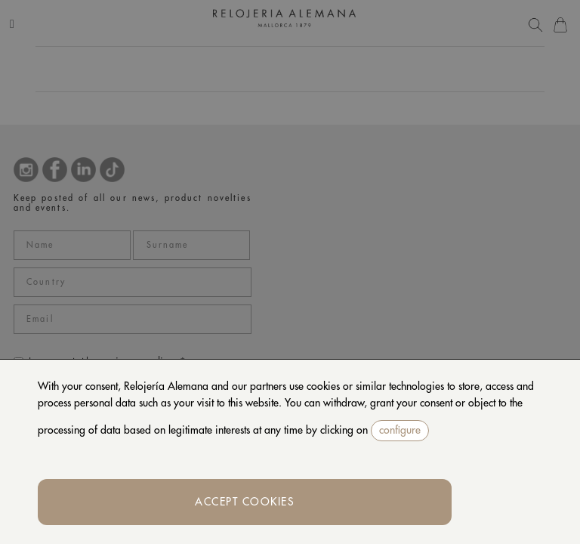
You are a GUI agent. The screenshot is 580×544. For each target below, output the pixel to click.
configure (400, 430)
